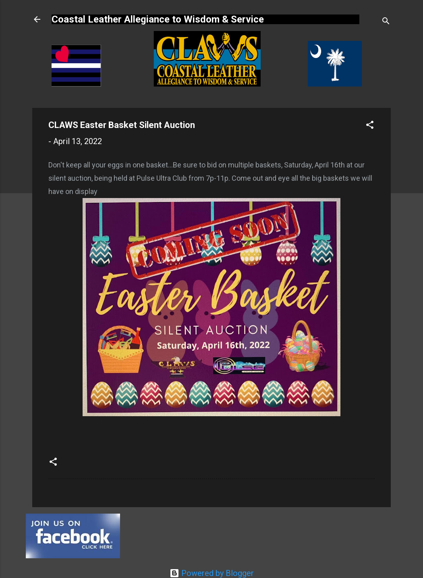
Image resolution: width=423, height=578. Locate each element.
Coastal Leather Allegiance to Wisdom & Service (158, 19)
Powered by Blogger (212, 573)
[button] (370, 126)
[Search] (386, 22)
